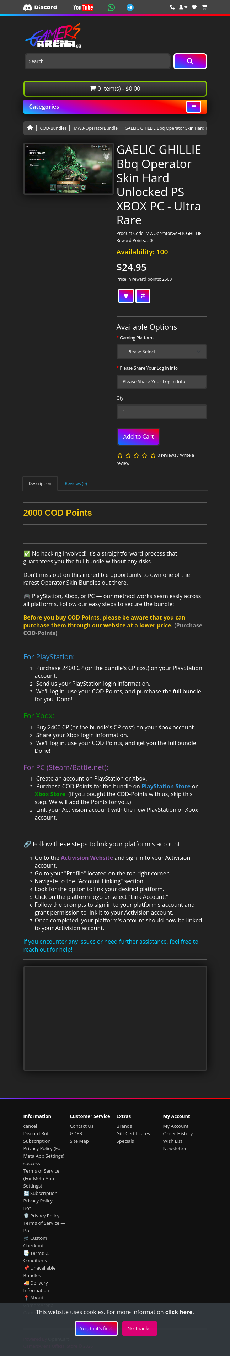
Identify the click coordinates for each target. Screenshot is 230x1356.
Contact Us (82, 1126)
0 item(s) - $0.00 (115, 88)
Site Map (79, 1141)
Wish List (173, 1141)
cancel (30, 1126)
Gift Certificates (133, 1133)
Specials (125, 1141)
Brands (124, 1126)
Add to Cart (138, 436)
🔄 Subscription (40, 1193)
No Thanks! (140, 1328)
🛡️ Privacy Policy (41, 1215)
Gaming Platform (137, 338)
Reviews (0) (76, 484)
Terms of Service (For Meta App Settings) (41, 1178)
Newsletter (175, 1148)
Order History (178, 1133)
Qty (120, 398)
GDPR (76, 1133)
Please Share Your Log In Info (149, 368)
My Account (176, 1126)
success (31, 1163)
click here (179, 1312)
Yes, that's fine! (96, 1328)
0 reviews (166, 455)
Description (40, 484)
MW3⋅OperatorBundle (96, 128)
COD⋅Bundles (53, 128)
